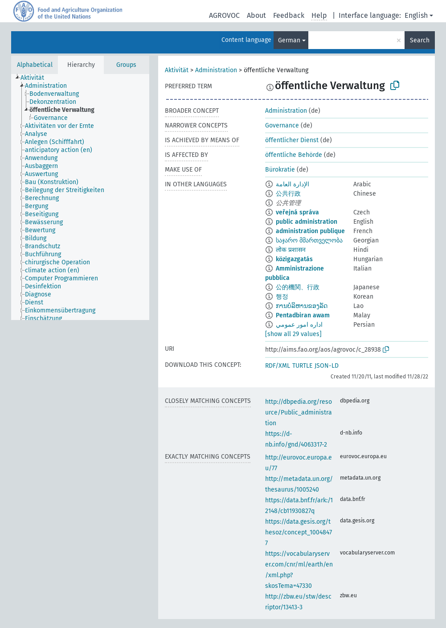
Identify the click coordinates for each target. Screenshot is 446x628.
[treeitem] (36, 78)
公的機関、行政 (297, 287)
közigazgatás (294, 259)
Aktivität (176, 70)
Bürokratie (280, 169)
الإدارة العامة (292, 184)
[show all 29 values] (293, 334)
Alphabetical (35, 65)
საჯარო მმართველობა (309, 240)
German (289, 40)
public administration (306, 222)
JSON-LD (327, 365)
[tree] (80, 197)
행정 (282, 296)
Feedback (288, 15)
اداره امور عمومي (299, 324)
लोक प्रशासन (291, 250)
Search (420, 40)
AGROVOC (224, 15)
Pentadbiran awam (303, 315)
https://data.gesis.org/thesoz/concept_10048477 (298, 532)
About (256, 15)
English (416, 15)
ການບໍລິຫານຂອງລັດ (301, 306)
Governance (282, 125)
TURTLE (302, 365)
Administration (216, 70)
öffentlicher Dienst (292, 140)
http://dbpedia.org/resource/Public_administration (298, 412)
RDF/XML (277, 365)
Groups (126, 65)
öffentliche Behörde (293, 155)
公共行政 (288, 193)
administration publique (310, 231)
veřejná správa (297, 212)
